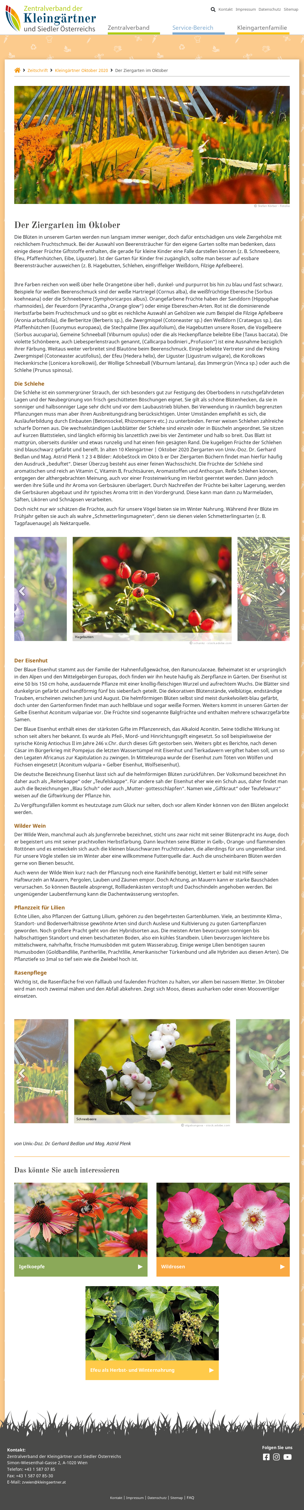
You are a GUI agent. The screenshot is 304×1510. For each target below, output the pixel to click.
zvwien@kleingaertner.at (47, 1482)
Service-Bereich (192, 28)
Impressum (245, 9)
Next (282, 595)
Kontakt (225, 9)
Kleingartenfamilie (262, 28)
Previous (21, 595)
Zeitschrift (39, 70)
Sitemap (290, 9)
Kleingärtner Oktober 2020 (88, 70)
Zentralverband (129, 28)
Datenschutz (269, 9)
